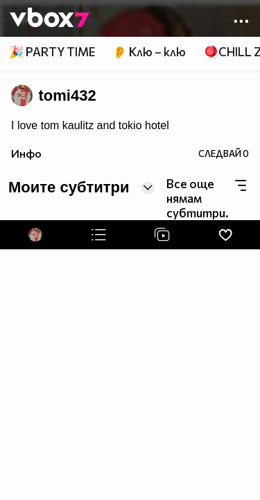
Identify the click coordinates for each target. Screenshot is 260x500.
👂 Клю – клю (149, 51)
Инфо (26, 153)
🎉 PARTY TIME (52, 51)
